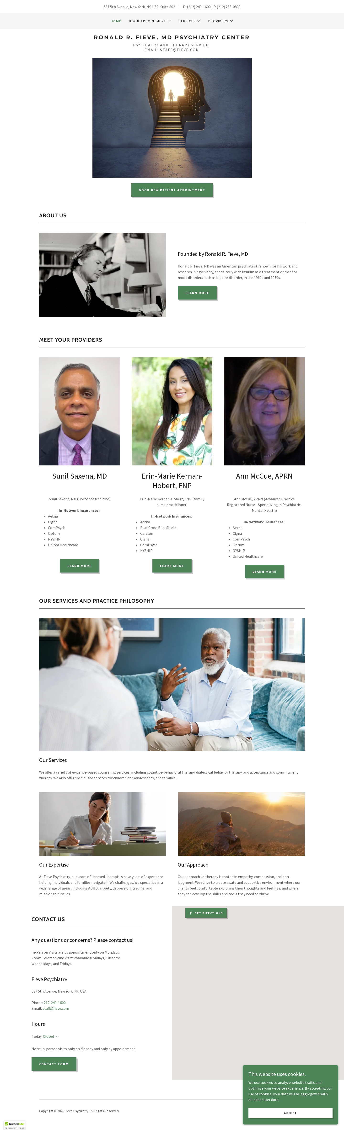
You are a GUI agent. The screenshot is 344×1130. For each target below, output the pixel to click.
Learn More (197, 293)
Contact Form (54, 1064)
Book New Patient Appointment (172, 190)
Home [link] (116, 21)
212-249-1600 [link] (55, 1002)
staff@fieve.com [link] (56, 1008)
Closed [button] (48, 1036)
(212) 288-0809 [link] (229, 6)
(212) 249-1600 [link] (199, 6)
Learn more (79, 566)
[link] (171, 37)
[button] (150, 21)
